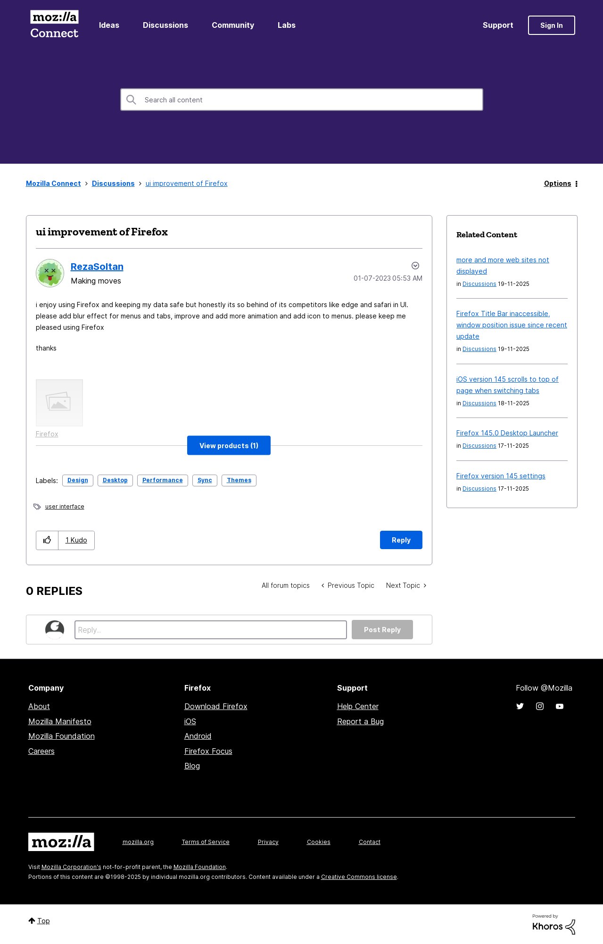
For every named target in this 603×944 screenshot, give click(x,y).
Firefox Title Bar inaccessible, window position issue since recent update (511, 324)
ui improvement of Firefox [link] (187, 183)
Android (198, 736)
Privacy (268, 841)
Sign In (551, 25)
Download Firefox (216, 706)
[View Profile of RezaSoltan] (97, 266)
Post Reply (382, 630)
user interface (64, 506)
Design (77, 480)
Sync (205, 480)
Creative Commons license (359, 876)
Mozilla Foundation (61, 736)
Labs (287, 25)
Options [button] (557, 183)
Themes (239, 480)
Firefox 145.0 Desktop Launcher (507, 433)
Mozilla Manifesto (59, 721)
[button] (229, 445)
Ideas (109, 25)
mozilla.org (138, 841)
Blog (192, 765)
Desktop (115, 480)
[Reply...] (210, 629)
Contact (369, 841)
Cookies (318, 841)
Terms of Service (206, 841)
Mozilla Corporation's (71, 866)
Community (233, 25)
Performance (162, 480)
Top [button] (43, 921)
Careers (41, 751)
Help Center (358, 706)
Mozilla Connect (54, 25)
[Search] (301, 99)
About (39, 706)
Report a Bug (360, 721)
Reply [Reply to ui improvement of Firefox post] (401, 540)
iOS (190, 721)
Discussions (165, 25)
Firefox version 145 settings (500, 476)
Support (498, 25)
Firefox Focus (208, 751)
